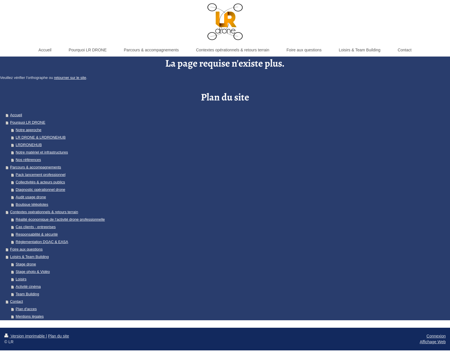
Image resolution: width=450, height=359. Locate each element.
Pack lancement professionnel (40, 174)
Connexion (436, 336)
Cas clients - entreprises (36, 227)
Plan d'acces (26, 309)
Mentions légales (30, 316)
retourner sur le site (70, 77)
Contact (16, 301)
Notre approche (29, 130)
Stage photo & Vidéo (33, 271)
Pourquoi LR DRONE (27, 122)
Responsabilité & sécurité (37, 234)
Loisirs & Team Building (29, 257)
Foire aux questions (26, 249)
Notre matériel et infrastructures (42, 152)
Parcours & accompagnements (35, 167)
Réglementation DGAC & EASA (42, 242)
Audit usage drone (31, 197)
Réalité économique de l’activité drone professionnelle (60, 219)
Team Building (27, 294)
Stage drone (26, 264)
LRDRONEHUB (29, 145)
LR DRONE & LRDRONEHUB (41, 137)
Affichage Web (433, 341)
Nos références (28, 160)
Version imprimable (25, 336)
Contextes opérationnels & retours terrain (44, 212)
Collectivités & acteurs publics (40, 182)
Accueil (16, 115)
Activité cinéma (28, 286)
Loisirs (21, 279)
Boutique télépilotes (32, 204)
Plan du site (58, 336)
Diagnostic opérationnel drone (40, 189)
